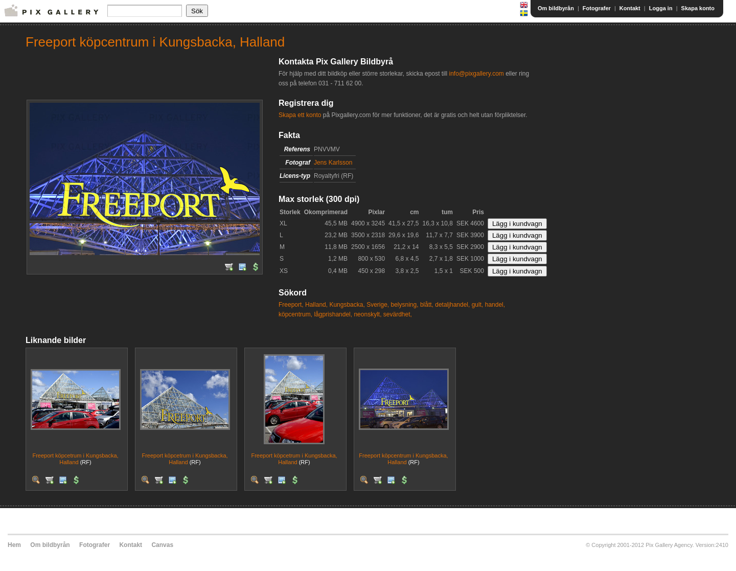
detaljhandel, (452, 304)
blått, (426, 304)
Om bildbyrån (556, 8)
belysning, (405, 304)
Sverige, (377, 304)
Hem (14, 545)
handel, (495, 304)
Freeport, (291, 304)
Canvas (162, 545)
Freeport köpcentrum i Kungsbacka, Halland (403, 458)
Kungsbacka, (346, 304)
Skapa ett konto (300, 115)
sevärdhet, (397, 314)
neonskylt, (367, 314)
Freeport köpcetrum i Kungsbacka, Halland (75, 458)
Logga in (661, 8)
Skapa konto (698, 8)
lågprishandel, (333, 314)
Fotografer (597, 8)
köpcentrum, (295, 314)
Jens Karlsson (333, 162)
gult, (478, 304)
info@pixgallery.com (476, 73)
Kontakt (629, 8)
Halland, (316, 304)
